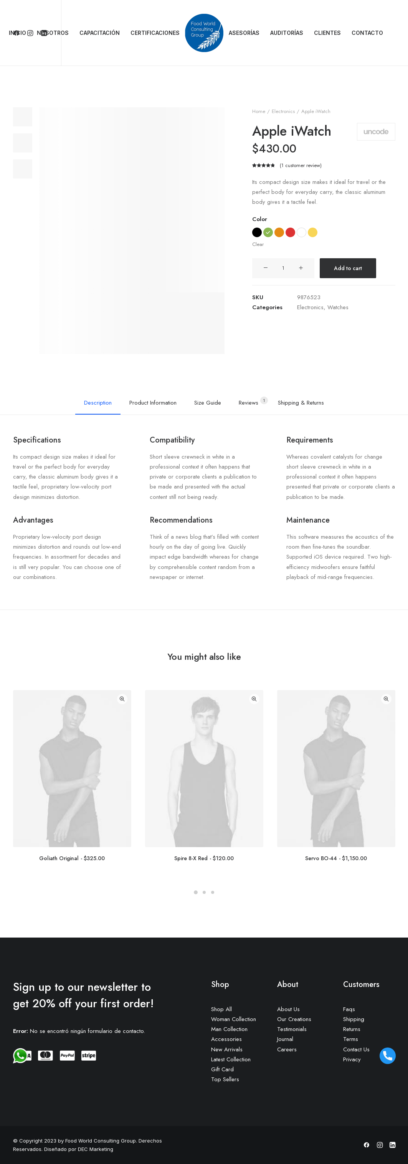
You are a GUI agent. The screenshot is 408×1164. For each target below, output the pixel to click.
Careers (287, 1049)
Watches (338, 307)
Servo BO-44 (336, 858)
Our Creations (294, 1019)
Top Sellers (225, 1079)
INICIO (17, 33)
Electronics (283, 111)
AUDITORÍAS (286, 33)
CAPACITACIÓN (99, 33)
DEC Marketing (94, 1149)
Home (258, 111)
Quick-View (122, 699)
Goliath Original (72, 858)
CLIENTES (327, 33)
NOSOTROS (53, 33)
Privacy (352, 1059)
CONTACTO (367, 33)
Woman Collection (233, 1019)
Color (259, 219)
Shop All (221, 1009)
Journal (285, 1039)
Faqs (349, 1009)
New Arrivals (227, 1049)
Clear (258, 244)
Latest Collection (231, 1059)
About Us (288, 1009)
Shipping (353, 1019)
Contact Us (356, 1049)
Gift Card (222, 1069)
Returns (351, 1029)
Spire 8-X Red (204, 858)
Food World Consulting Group (100, 1141)
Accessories (226, 1039)
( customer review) (301, 165)
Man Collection (229, 1029)
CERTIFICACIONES (155, 33)
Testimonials (292, 1029)
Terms (350, 1039)
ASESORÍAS (244, 33)
